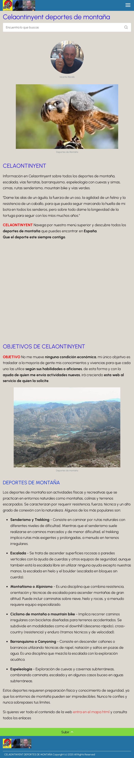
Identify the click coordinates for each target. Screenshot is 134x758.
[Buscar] (124, 26)
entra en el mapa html (91, 712)
